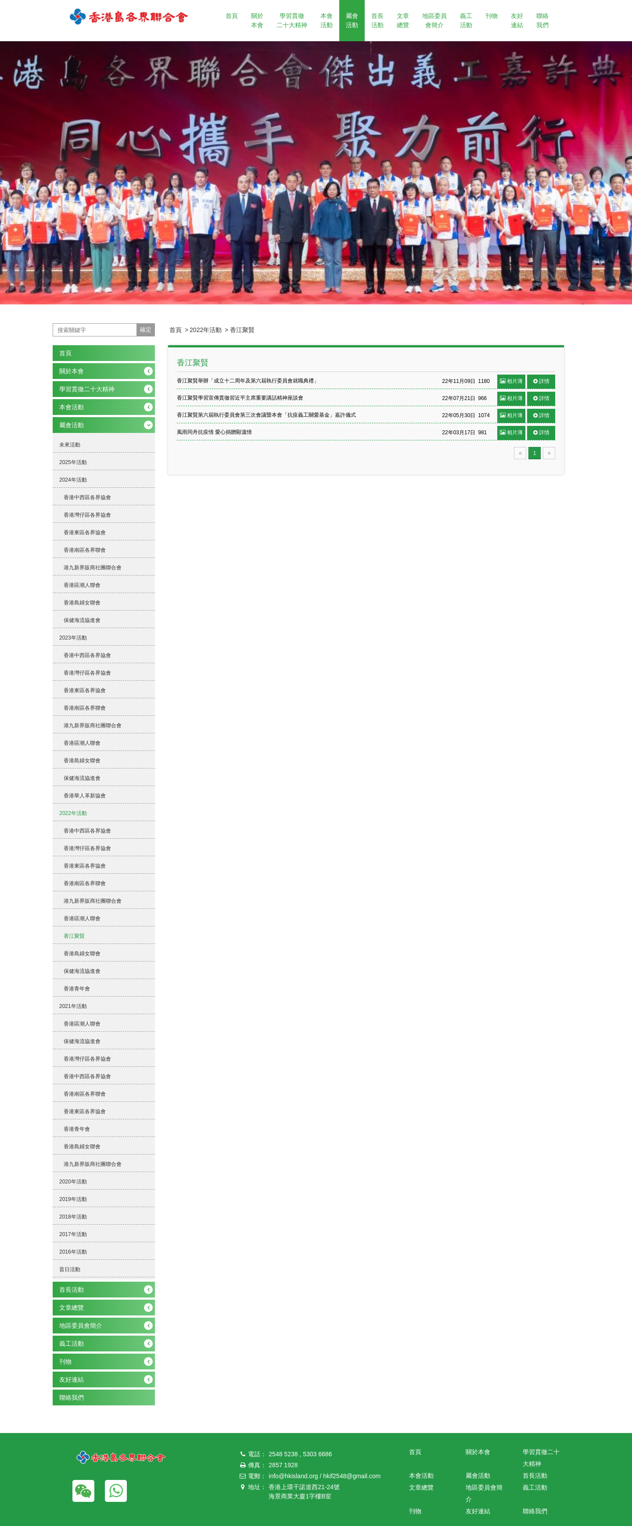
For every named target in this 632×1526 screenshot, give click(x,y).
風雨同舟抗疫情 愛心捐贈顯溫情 (214, 432)
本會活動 (326, 20)
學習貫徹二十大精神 (291, 20)
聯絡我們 (542, 20)
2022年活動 (206, 329)
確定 (145, 329)
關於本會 (257, 20)
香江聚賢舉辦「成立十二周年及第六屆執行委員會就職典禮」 (248, 381)
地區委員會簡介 (434, 20)
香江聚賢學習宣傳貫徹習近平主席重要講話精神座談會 (240, 398)
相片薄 (511, 381)
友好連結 (517, 20)
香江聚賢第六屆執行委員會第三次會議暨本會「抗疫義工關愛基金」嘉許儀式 (266, 415)
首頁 (232, 15)
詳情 (541, 381)
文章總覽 (403, 20)
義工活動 (466, 20)
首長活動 (377, 20)
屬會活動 (352, 20)
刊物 (491, 15)
